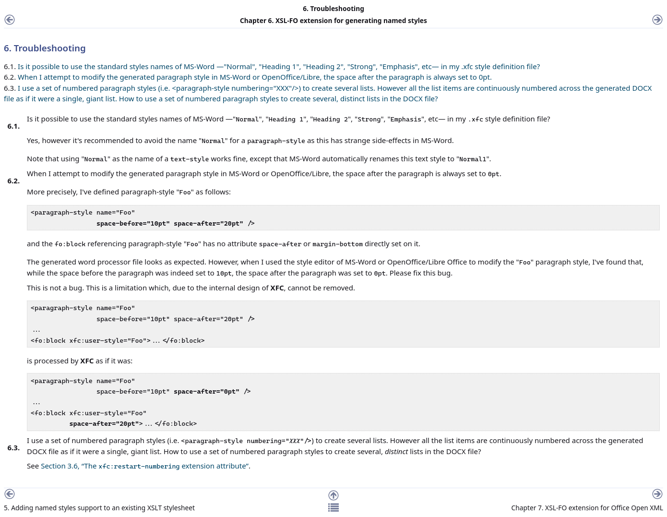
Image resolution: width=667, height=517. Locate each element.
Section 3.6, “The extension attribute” (145, 465)
